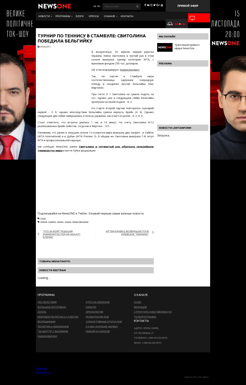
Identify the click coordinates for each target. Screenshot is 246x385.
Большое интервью (52, 307)
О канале (109, 16)
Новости (44, 16)
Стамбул (52, 221)
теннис (60, 221)
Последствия (47, 302)
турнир (68, 221)
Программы (63, 16)
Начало (91, 307)
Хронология (94, 311)
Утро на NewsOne (98, 302)
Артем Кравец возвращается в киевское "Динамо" (127, 233)
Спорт (43, 218)
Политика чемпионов (53, 326)
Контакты (127, 16)
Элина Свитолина (80, 221)
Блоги (80, 16)
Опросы (94, 16)
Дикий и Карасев (98, 331)
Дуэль (42, 311)
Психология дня (97, 316)
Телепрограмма (145, 316)
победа (43, 221)
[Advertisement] (96, 186)
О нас (137, 302)
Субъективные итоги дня (104, 321)
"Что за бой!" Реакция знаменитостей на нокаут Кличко (61, 234)
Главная (41, 368)
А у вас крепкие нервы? (102, 326)
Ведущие (140, 307)
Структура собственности (153, 311)
